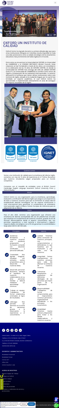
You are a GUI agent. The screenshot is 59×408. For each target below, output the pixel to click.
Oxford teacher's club (8, 365)
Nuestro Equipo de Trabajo (10, 373)
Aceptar (31, 404)
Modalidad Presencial (8, 354)
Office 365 (5, 362)
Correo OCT (5, 359)
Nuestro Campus (7, 378)
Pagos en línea (6, 381)
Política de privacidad (8, 386)
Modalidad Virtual (7, 357)
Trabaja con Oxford (8, 376)
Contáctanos (5, 384)
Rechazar (24, 404)
